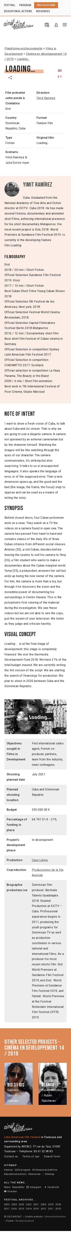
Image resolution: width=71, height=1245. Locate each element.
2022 (29, 1204)
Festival (8, 1169)
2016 (14, 1208)
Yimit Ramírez (46, 98)
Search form (52, 1156)
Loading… (23, 59)
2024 (14, 1204)
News (7, 1187)
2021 (36, 1204)
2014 (29, 1208)
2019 (51, 1204)
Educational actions (15, 1174)
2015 (21, 1208)
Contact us (11, 1156)
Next (60, 1084)
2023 (21, 1204)
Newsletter (18, 1187)
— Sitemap (48, 1174)
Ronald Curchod (25, 1220)
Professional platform (44, 1169)
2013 (36, 1208)
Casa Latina (40, 860)
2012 (43, 1208)
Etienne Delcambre (55, 1216)
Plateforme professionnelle (23, 48)
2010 (58, 1208)
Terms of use (30, 1156)
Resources (34, 1174)
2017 (7, 1208)
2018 (58, 1204)
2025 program (23, 1169)
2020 (43, 1204)
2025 (7, 1204)
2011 (51, 1208)
